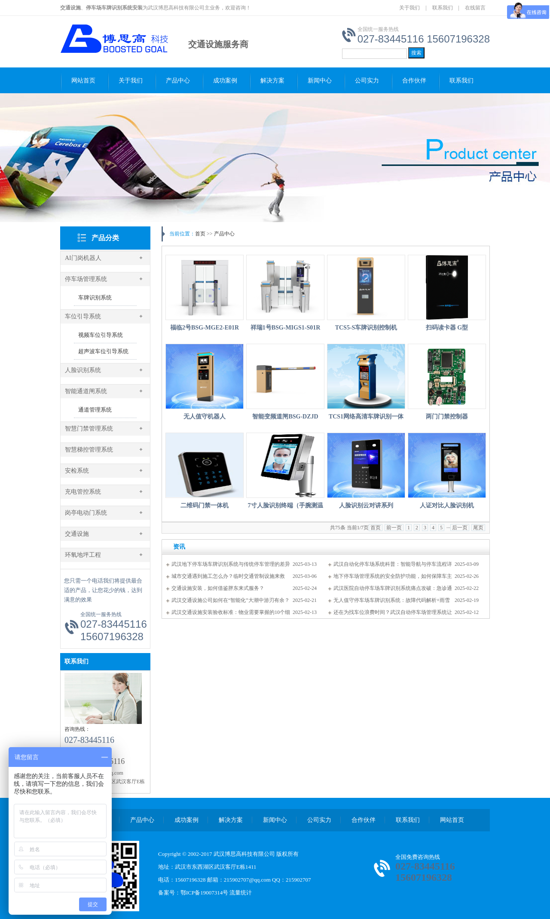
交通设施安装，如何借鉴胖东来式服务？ (217, 588)
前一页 (394, 528)
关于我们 (409, 8)
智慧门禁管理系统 (89, 428)
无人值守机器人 (204, 416)
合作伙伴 (414, 80)
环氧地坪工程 (83, 555)
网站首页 (83, 80)
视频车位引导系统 (100, 335)
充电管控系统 (83, 492)
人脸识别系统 (83, 370)
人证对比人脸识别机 (447, 505)
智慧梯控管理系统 (89, 449)
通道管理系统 (95, 409)
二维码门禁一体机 (204, 505)
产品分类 (105, 237)
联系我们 (442, 8)
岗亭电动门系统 (86, 513)
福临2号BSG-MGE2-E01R (204, 327)
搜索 (416, 53)
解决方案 (272, 80)
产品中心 (178, 80)
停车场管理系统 (86, 279)
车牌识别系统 (95, 297)
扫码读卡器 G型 (447, 327)
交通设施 (77, 534)
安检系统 (77, 470)
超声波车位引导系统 (103, 351)
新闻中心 (320, 80)
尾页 (478, 528)
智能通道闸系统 (86, 391)
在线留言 (475, 8)
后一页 (460, 528)
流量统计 (240, 892)
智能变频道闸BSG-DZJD (285, 416)
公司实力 (367, 80)
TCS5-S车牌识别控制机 (366, 327)
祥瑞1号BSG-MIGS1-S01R (286, 327)
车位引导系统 (83, 316)
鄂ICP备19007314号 (204, 892)
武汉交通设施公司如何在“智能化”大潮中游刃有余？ (230, 600)
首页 (200, 234)
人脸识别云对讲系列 (366, 505)
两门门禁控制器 (447, 416)
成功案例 (225, 80)
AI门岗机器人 (83, 258)
